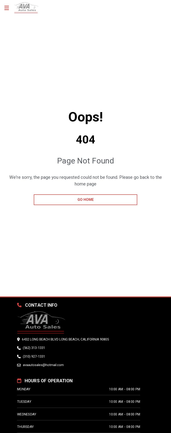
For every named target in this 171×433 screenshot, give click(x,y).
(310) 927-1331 (34, 356)
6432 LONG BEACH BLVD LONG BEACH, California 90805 (65, 339)
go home (86, 199)
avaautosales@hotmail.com (43, 365)
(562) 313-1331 (34, 348)
